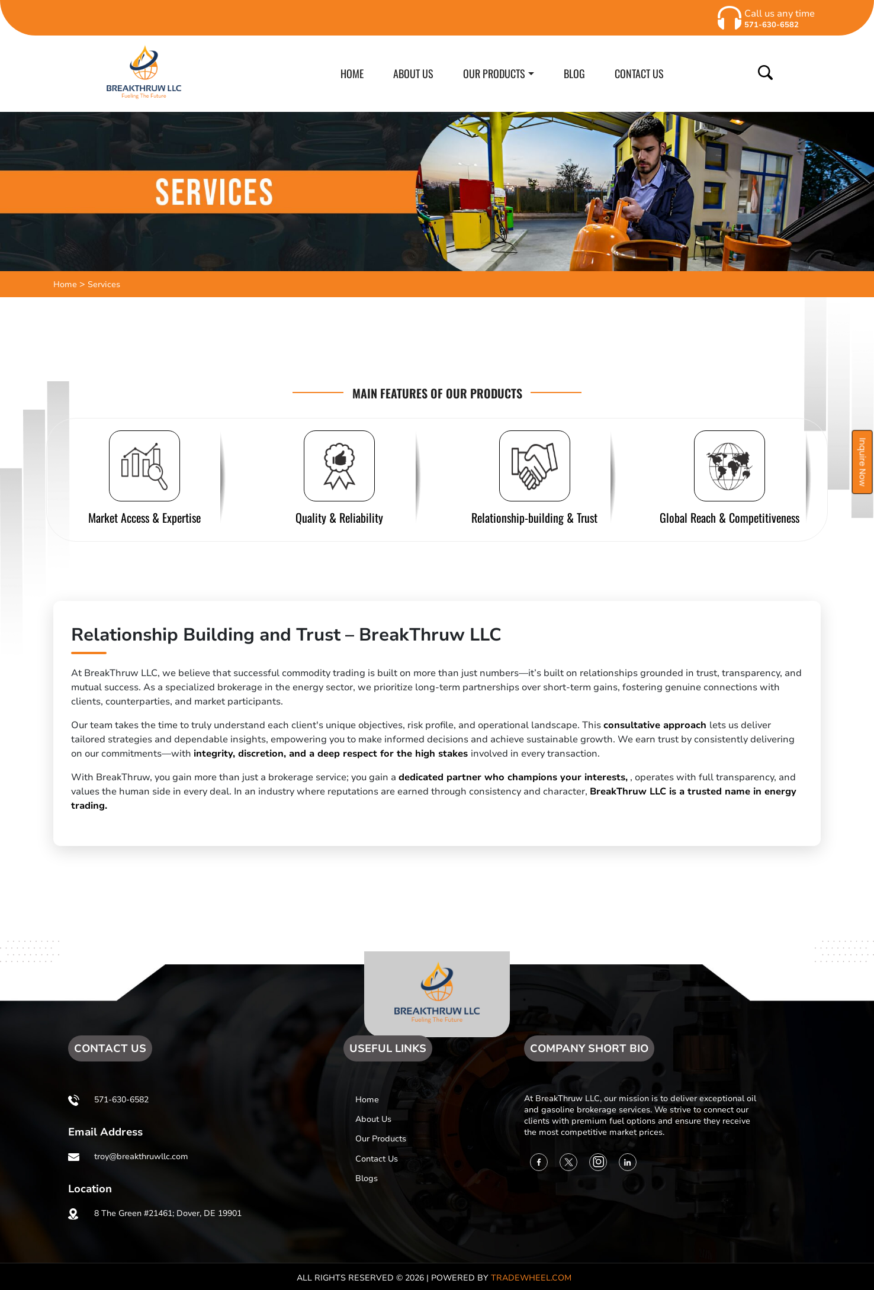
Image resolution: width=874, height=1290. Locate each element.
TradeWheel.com (531, 1277)
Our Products (380, 1138)
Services (104, 284)
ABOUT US (413, 73)
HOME (352, 73)
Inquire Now (862, 461)
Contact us (376, 1158)
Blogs (366, 1178)
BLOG (574, 73)
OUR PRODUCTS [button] (494, 73)
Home (65, 284)
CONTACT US (639, 73)
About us (373, 1119)
